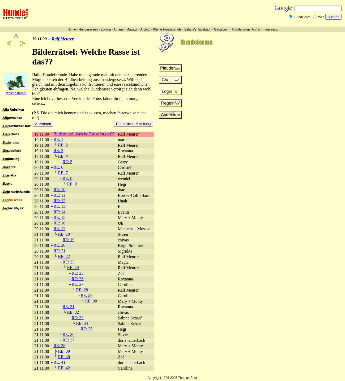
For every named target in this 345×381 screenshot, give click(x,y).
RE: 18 (64, 234)
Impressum (272, 29)
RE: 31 (68, 306)
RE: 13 (59, 206)
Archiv (144, 29)
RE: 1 (58, 139)
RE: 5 (67, 161)
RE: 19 (68, 239)
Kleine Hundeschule (167, 29)
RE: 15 (59, 217)
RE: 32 (73, 312)
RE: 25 (77, 273)
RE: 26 (77, 278)
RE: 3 (58, 150)
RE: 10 (59, 189)
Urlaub (118, 29)
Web (321, 17)
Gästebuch (221, 29)
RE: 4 (63, 156)
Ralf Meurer (63, 39)
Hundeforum (241, 29)
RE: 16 (59, 223)
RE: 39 (64, 351)
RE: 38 (59, 345)
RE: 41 (59, 362)
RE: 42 (64, 368)
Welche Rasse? (16, 93)
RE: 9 (72, 184)
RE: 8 (67, 178)
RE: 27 (77, 284)
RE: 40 (64, 356)
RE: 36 (68, 334)
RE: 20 (59, 245)
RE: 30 (91, 301)
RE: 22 (64, 256)
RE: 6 (58, 167)
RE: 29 (86, 295)
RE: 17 (59, 228)
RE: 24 (73, 267)
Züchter (106, 29)
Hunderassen (88, 29)
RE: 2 (63, 145)
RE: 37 (68, 340)
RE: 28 (82, 290)
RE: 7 (63, 173)
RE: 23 (68, 262)
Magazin (132, 29)
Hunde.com (302, 17)
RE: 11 (59, 195)
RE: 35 (86, 329)
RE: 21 (59, 251)
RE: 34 (82, 323)
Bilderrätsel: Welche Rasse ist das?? (83, 134)
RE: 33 (77, 317)
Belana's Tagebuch (197, 29)
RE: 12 (59, 200)
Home (71, 29)
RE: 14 (59, 212)
